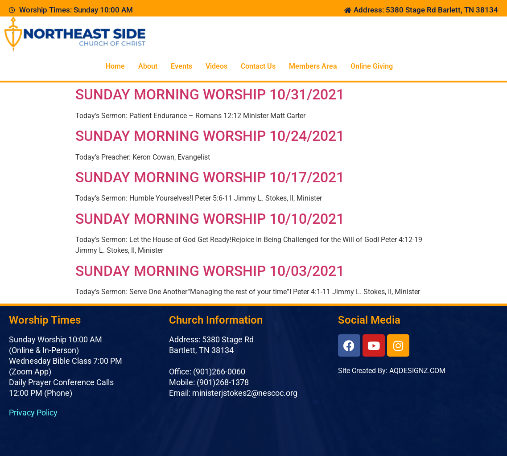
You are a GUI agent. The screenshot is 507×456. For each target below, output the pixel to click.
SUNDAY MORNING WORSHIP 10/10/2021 (209, 218)
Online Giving (371, 66)
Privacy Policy (33, 412)
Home (115, 66)
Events (181, 66)
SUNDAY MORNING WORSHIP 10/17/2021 (209, 177)
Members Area (313, 66)
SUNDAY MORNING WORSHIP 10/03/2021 (209, 271)
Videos (216, 66)
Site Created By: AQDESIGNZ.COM (391, 370)
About (147, 66)
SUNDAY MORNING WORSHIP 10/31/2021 (209, 94)
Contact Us (258, 66)
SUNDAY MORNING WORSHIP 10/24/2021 (209, 135)
